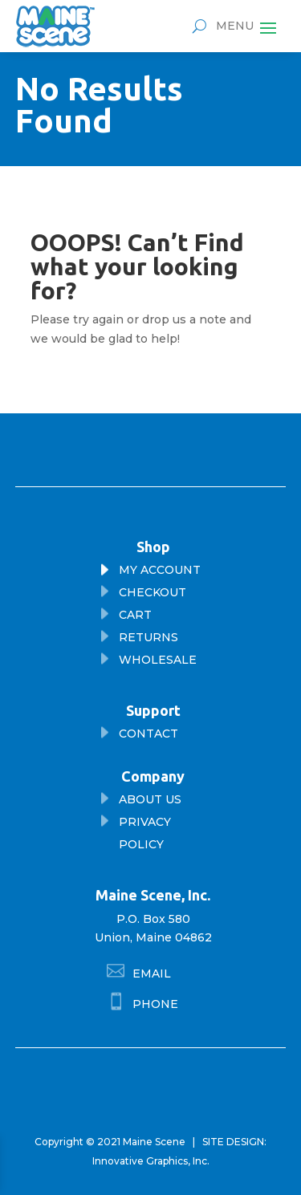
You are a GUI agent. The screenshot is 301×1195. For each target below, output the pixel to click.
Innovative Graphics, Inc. (150, 1161)
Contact (148, 733)
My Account (160, 570)
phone (155, 1004)
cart (135, 615)
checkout (152, 592)
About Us (150, 799)
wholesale (158, 659)
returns (148, 637)
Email (151, 973)
